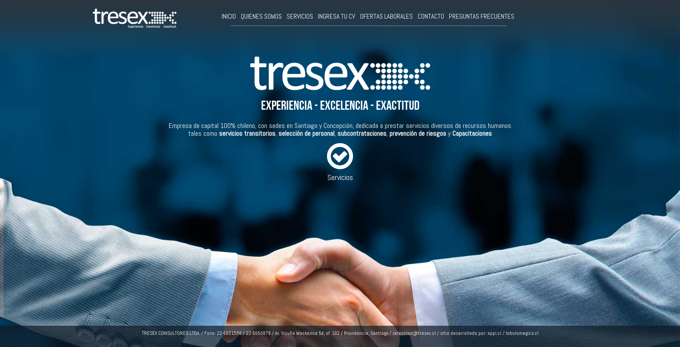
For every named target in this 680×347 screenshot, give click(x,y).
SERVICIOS (300, 16)
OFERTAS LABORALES (386, 16)
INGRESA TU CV (336, 16)
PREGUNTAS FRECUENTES (481, 16)
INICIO (229, 16)
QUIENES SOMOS (261, 16)
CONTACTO (431, 16)
